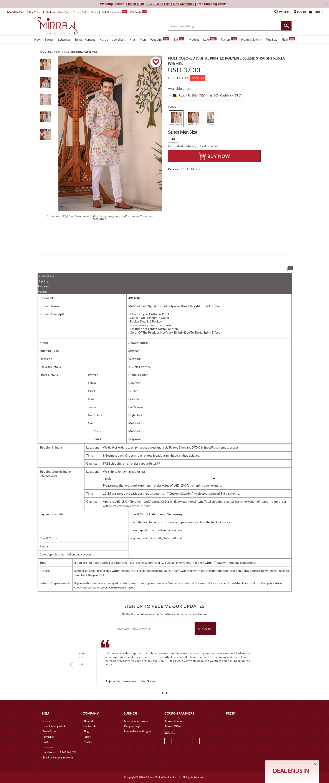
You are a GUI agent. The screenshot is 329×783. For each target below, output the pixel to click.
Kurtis (103, 39)
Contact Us (89, 726)
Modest (194, 39)
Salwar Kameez (85, 39)
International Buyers (136, 721)
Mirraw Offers (173, 726)
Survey (94, 12)
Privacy (87, 741)
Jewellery (118, 39)
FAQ (45, 741)
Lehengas (64, 39)
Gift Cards (138, 12)
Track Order (64, 12)
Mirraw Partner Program (138, 731)
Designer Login (132, 726)
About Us (88, 721)
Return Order (81, 12)
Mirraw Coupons (174, 721)
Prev (72, 665)
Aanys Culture (138, 342)
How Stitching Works (54, 726)
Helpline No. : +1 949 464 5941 (60, 752)
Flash (288, 39)
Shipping (43, 281)
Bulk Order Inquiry (111, 12)
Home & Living (251, 39)
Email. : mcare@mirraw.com (58, 757)
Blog (86, 731)
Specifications (46, 276)
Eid (179, 39)
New (37, 39)
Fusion (229, 39)
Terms (87, 736)
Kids (132, 39)
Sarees (49, 39)
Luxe (210, 39)
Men (143, 39)
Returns (42, 291)
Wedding (159, 39)
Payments (43, 286)
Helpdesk (48, 747)
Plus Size (271, 39)
